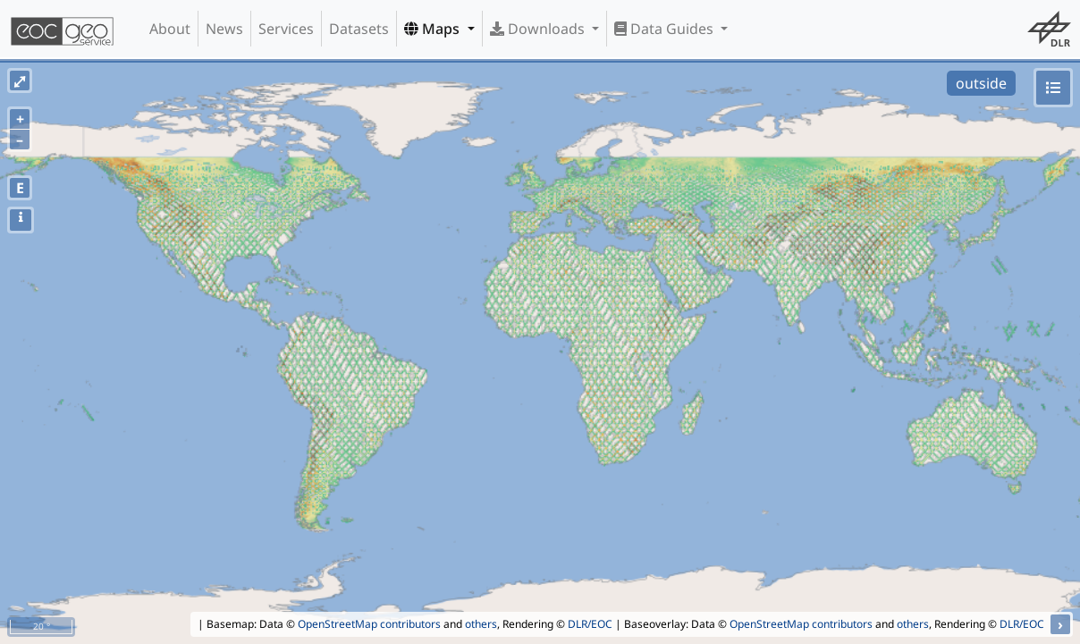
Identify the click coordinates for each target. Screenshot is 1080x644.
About (169, 28)
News (224, 28)
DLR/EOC (590, 623)
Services (286, 28)
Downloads (539, 28)
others (481, 623)
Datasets (359, 28)
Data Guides (665, 28)
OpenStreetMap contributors (369, 623)
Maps (433, 28)
